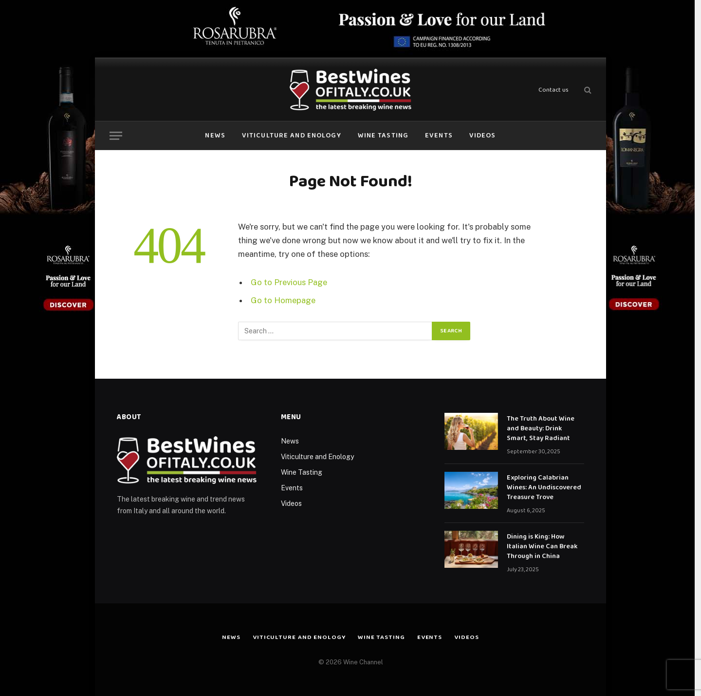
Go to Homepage (283, 300)
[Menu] (116, 136)
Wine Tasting (383, 135)
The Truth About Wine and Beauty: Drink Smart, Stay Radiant (540, 428)
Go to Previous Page (289, 282)
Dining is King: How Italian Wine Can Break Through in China (542, 546)
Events (439, 135)
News (215, 135)
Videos (482, 135)
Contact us (553, 90)
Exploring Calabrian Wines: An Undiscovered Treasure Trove (544, 487)
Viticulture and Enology (291, 135)
